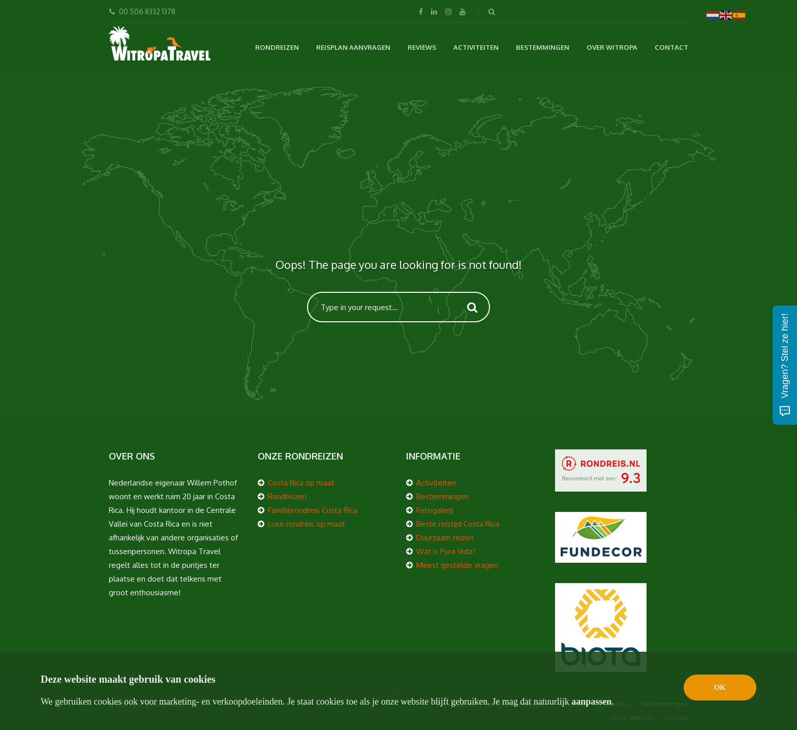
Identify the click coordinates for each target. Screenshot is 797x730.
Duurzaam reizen (445, 537)
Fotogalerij (434, 510)
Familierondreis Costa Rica (312, 510)
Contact (671, 47)
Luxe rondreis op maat (306, 524)
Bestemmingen (542, 47)
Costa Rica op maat (301, 483)
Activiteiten (476, 47)
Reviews (422, 47)
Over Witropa (612, 47)
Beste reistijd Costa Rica (457, 524)
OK (720, 687)
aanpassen (591, 701)
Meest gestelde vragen (457, 565)
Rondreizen (277, 47)
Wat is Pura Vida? (446, 551)
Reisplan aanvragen (353, 47)
